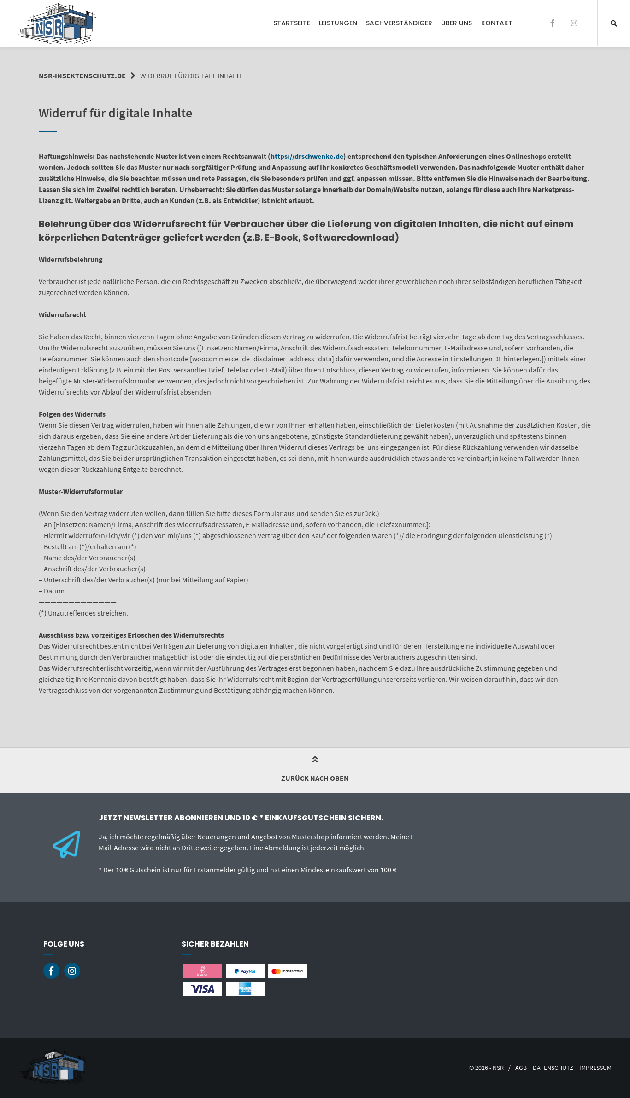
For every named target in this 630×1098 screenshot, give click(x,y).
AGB (521, 1068)
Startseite (291, 23)
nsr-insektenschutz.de (82, 75)
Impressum (595, 1068)
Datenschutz (553, 1068)
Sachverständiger (399, 23)
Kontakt (496, 23)
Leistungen (338, 23)
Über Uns (456, 23)
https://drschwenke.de (307, 156)
